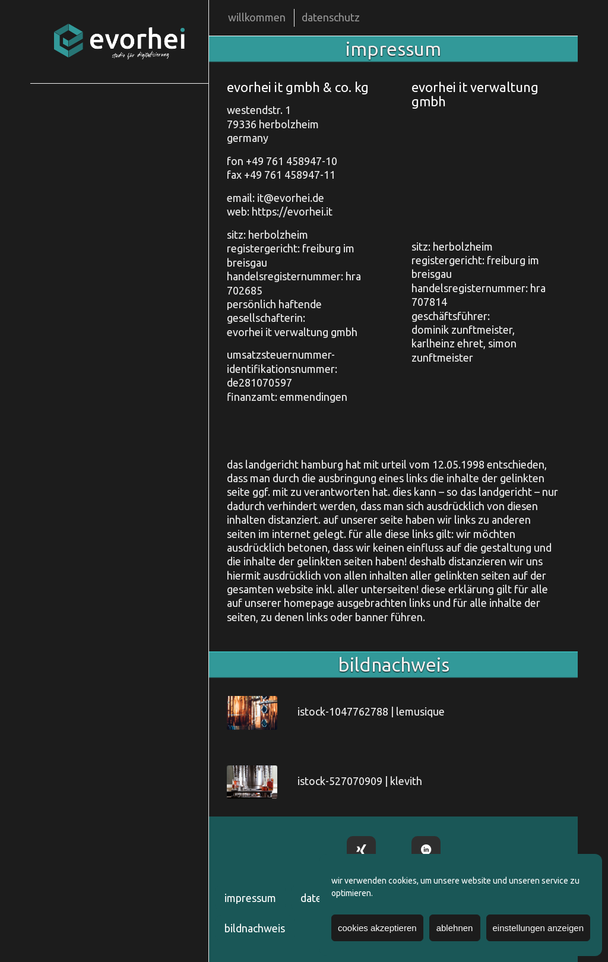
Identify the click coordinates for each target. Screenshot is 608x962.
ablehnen (454, 928)
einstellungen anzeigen (538, 928)
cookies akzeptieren (377, 928)
